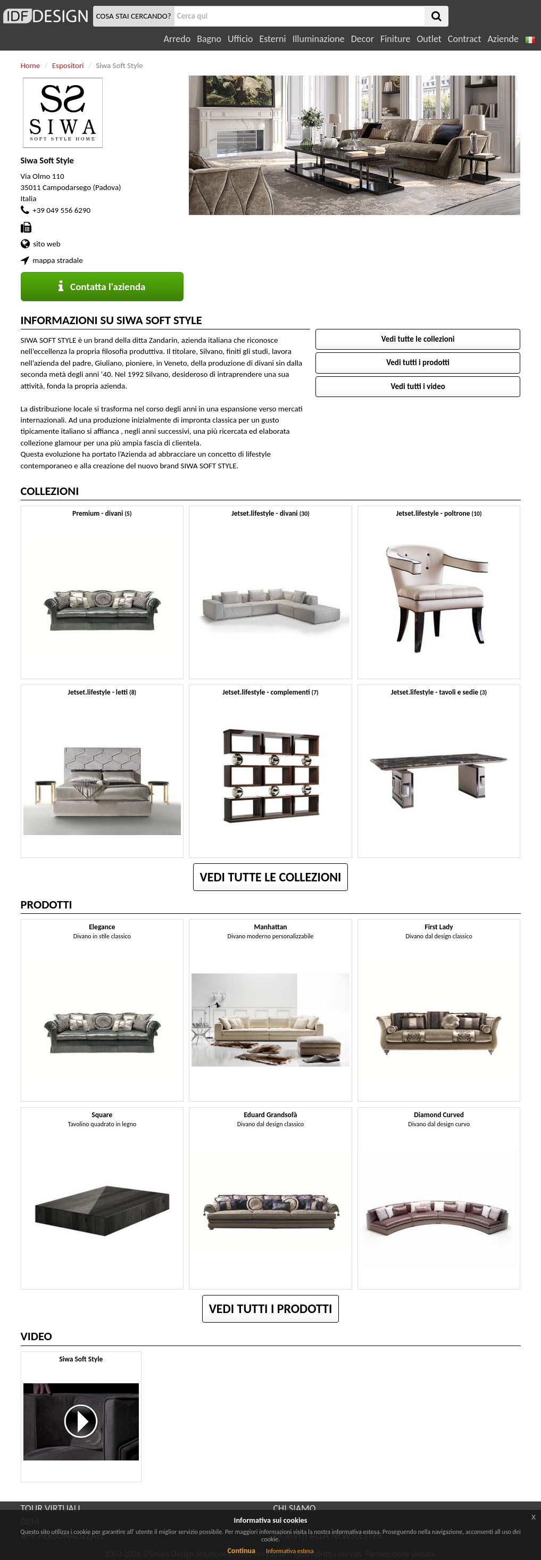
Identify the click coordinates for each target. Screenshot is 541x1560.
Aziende (502, 39)
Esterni (272, 39)
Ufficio (240, 39)
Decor (362, 39)
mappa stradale (57, 260)
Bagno (209, 39)
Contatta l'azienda (102, 286)
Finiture (395, 39)
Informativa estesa (290, 1551)
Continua (241, 1550)
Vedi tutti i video (417, 386)
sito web (46, 244)
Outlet (429, 39)
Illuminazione (319, 39)
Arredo (177, 39)
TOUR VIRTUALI (50, 1508)
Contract (464, 39)
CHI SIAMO (294, 1508)
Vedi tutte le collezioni (418, 339)
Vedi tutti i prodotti (418, 362)
